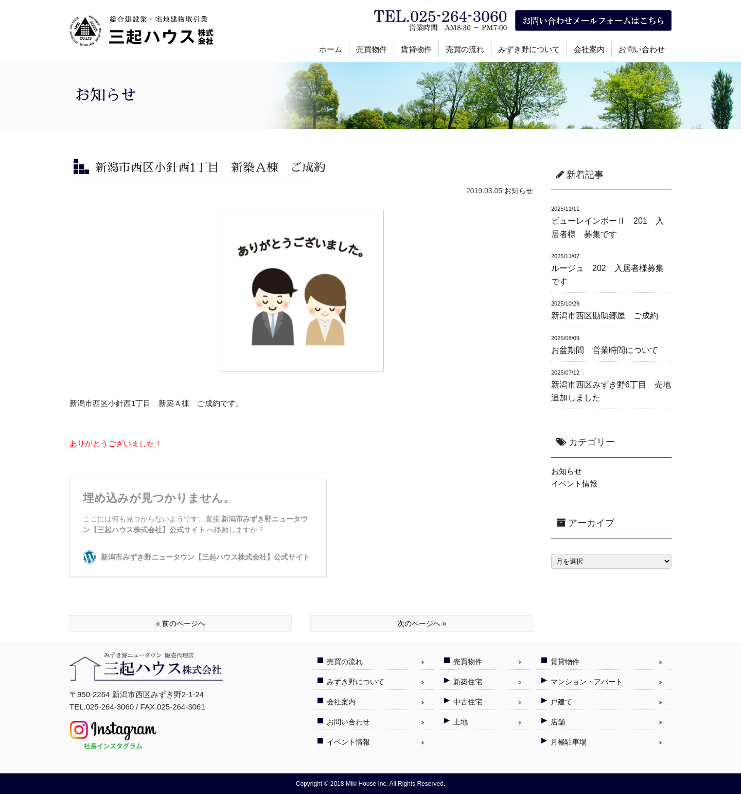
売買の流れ (465, 49)
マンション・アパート (587, 682)
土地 (460, 722)
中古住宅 (467, 702)
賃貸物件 (416, 49)
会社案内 (589, 49)
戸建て (561, 702)
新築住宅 (467, 682)
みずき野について (529, 49)
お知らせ (518, 191)
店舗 (558, 722)
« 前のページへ (180, 623)
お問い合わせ (642, 49)
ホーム (330, 49)
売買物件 (371, 49)
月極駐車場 (569, 742)
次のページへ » (422, 623)
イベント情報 (574, 483)
